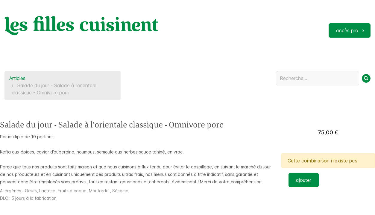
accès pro (347, 30)
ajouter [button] (303, 180)
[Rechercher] (366, 78)
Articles (17, 78)
